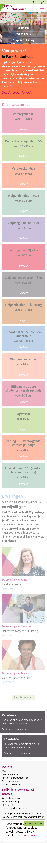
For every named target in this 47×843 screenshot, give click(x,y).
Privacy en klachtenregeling (15, 777)
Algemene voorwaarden (13, 781)
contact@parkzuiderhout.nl (14, 808)
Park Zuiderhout (36, 813)
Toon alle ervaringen (23, 697)
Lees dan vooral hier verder (17, 92)
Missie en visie (9, 771)
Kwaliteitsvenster (10, 774)
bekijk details (30, 835)
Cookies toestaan (33, 823)
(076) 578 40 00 (42, 3)
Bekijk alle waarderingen (29, 817)
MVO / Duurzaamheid (12, 784)
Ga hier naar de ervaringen (17, 753)
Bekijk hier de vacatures (14, 729)
